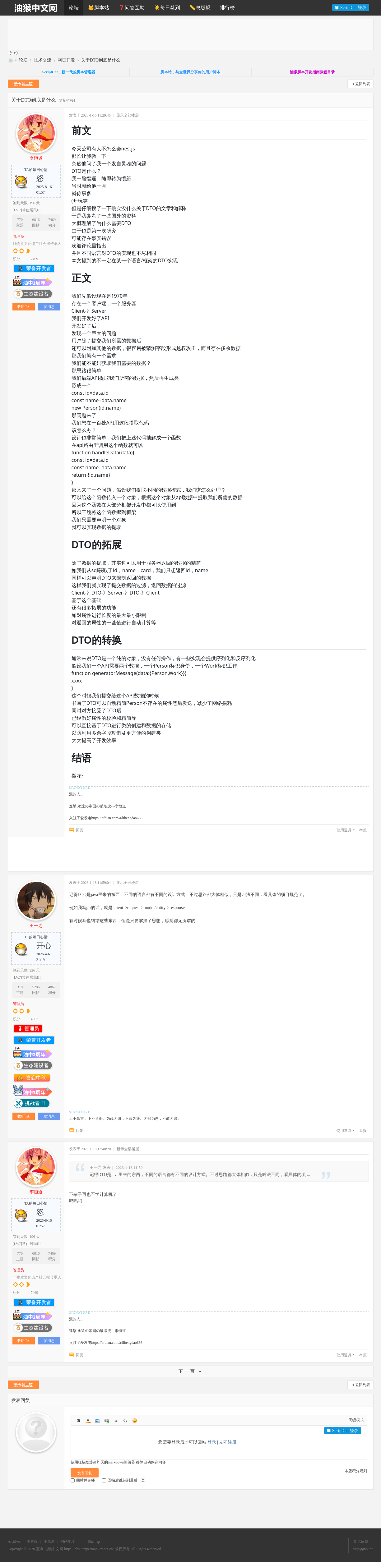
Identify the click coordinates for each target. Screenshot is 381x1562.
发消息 (49, 307)
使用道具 (344, 830)
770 (20, 220)
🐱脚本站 (98, 7)
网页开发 (66, 60)
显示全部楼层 (127, 115)
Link (107, 1420)
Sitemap (94, 1541)
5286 (35, 987)
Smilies (135, 1420)
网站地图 (67, 1541)
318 (20, 987)
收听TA (23, 307)
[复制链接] (66, 100)
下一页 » (191, 1371)
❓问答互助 (131, 7)
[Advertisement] (195, 34)
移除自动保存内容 (151, 1462)
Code (125, 1420)
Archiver (14, 1541)
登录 (211, 1442)
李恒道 (36, 158)
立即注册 (227, 1442)
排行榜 (227, 7)
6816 (35, 220)
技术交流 (42, 60)
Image (97, 1420)
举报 (363, 830)
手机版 (32, 1541)
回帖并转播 (83, 1480)
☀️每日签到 (167, 7)
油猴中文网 (10, 60)
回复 (79, 830)
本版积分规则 (356, 1471)
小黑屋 (49, 1541)
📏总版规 (200, 7)
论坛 (74, 7)
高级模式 (356, 1420)
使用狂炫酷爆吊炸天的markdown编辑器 (103, 1462)
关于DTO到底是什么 (101, 60)
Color (88, 1420)
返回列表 (362, 84)
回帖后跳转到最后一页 (123, 1480)
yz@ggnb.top (363, 1549)
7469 (52, 220)
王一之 (36, 925)
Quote (116, 1420)
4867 (52, 987)
